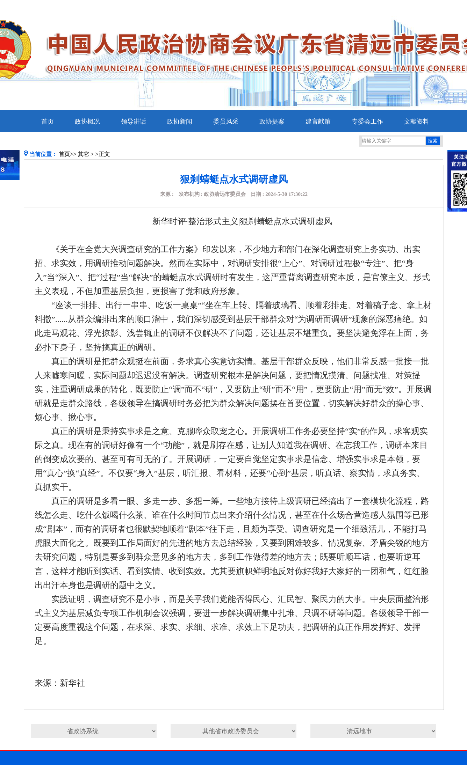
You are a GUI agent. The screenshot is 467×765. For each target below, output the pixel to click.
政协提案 (272, 121)
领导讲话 (133, 121)
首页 (47, 121)
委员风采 (225, 121)
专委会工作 (367, 121)
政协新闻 (179, 121)
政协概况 (87, 121)
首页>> (68, 154)
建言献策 (318, 121)
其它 (83, 154)
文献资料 (416, 121)
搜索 (433, 141)
